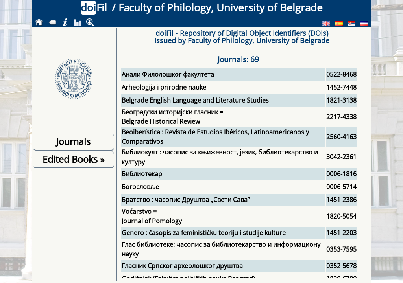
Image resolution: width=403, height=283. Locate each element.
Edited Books (73, 159)
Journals (73, 141)
